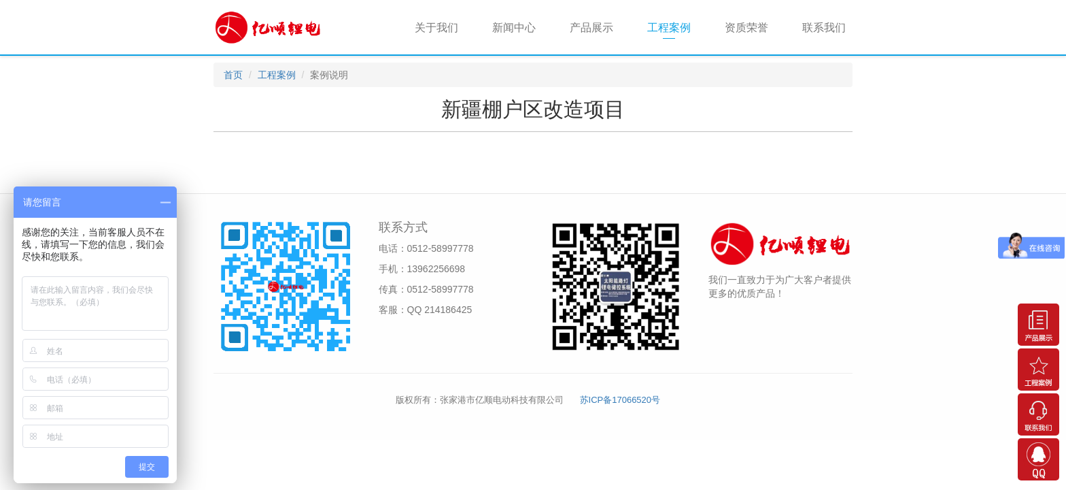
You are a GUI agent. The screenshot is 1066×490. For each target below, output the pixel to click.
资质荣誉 (746, 27)
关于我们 (436, 27)
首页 (233, 74)
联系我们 (824, 27)
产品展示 (591, 27)
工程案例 (669, 27)
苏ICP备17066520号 (620, 400)
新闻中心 (514, 27)
